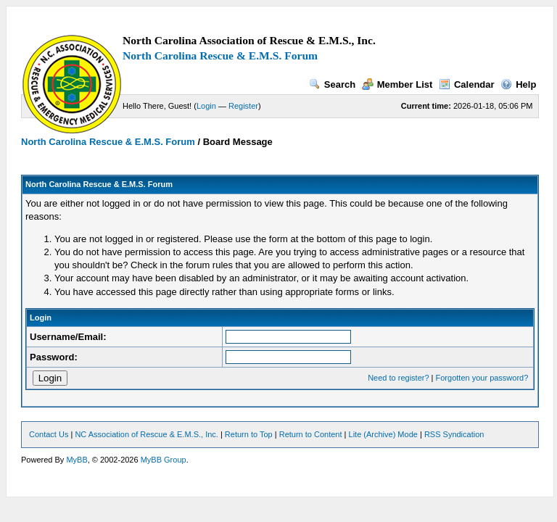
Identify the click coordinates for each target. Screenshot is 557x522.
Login (206, 106)
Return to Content (310, 434)
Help (518, 84)
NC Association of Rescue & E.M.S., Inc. (146, 434)
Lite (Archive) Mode (383, 434)
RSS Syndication (454, 434)
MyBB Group (163, 459)
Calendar (467, 84)
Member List (397, 84)
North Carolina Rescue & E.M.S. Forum (220, 55)
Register (243, 106)
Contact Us (48, 434)
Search (332, 84)
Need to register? (398, 377)
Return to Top (249, 434)
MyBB (76, 459)
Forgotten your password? (482, 377)
